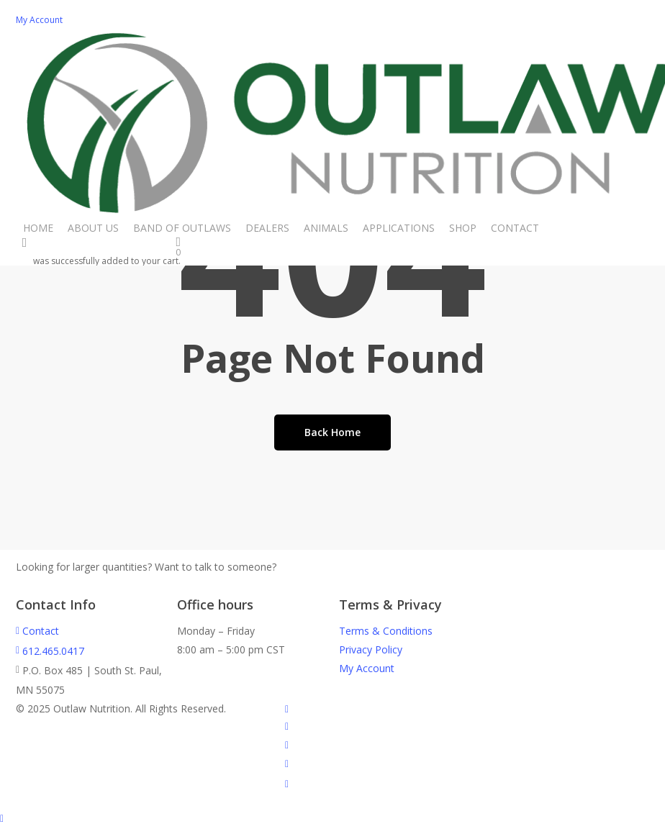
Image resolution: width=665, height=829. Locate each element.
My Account (366, 668)
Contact (37, 631)
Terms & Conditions (386, 631)
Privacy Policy (370, 649)
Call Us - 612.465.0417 (338, 567)
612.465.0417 (50, 651)
